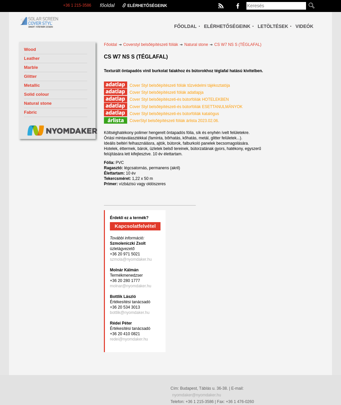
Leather (32, 58)
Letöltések (273, 26)
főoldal (107, 5)
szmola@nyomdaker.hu (131, 259)
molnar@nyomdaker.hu (130, 286)
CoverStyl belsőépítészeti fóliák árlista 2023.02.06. (161, 120)
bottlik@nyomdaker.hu (130, 312)
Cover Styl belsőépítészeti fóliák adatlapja (153, 92)
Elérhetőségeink (227, 26)
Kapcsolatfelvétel (135, 226)
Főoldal (185, 26)
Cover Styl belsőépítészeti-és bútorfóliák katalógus (161, 113)
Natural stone (38, 103)
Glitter (30, 76)
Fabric (30, 112)
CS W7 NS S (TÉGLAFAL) (237, 44)
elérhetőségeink (144, 5)
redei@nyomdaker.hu (129, 339)
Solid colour (36, 94)
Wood (30, 49)
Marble (31, 67)
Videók (304, 26)
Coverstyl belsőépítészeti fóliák (150, 44)
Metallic (32, 85)
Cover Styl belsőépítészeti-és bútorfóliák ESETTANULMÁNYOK (173, 106)
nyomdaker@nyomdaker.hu (196, 395)
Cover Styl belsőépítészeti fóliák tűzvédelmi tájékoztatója (167, 85)
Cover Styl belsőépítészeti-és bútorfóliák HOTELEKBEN (166, 99)
